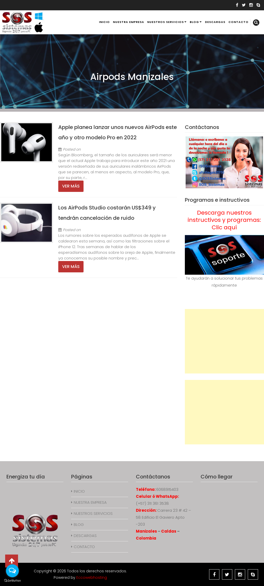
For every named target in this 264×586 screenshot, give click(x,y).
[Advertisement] (224, 341)
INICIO (104, 22)
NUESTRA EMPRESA (128, 22)
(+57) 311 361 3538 (152, 503)
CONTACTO (238, 22)
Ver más (71, 186)
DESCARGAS (215, 22)
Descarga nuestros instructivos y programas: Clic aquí (224, 220)
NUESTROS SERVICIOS (165, 22)
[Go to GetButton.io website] (12, 580)
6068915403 (167, 489)
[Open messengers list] (12, 570)
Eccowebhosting (91, 577)
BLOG (194, 22)
